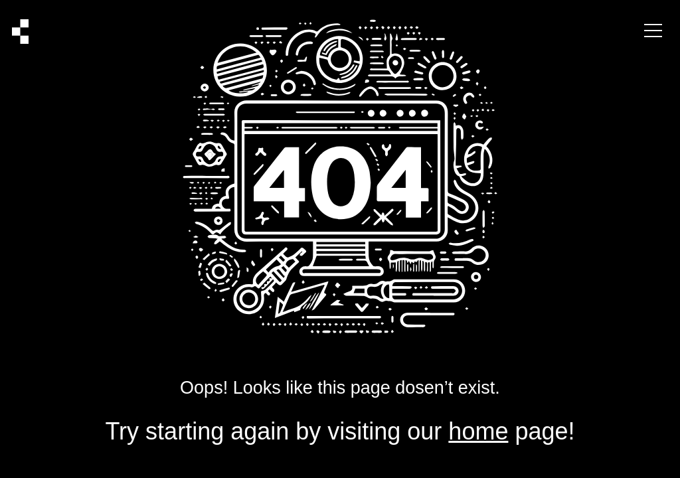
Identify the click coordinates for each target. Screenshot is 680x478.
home (478, 431)
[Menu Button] (653, 31)
